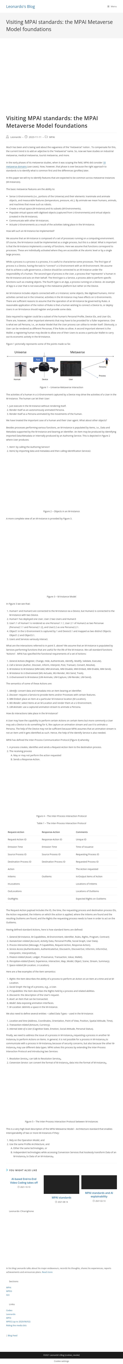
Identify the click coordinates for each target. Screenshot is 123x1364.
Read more (47, 1272)
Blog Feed (12, 1335)
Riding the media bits (16, 1325)
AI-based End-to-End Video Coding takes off (24, 1180)
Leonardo (15, 137)
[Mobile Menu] (112, 6)
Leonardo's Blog (20, 6)
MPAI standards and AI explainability (99, 1194)
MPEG (9, 1291)
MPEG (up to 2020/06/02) (18, 1321)
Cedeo (9, 1310)
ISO (7, 1295)
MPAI (52, 137)
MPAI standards (61, 1197)
